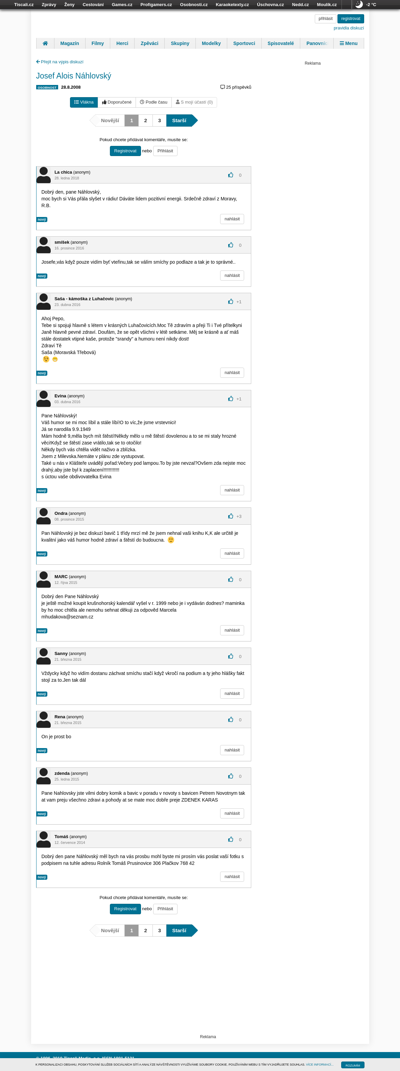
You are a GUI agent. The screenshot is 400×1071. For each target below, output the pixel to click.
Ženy (69, 4)
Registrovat (125, 150)
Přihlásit (165, 150)
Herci (122, 43)
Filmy (98, 43)
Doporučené (117, 102)
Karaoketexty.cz (232, 4)
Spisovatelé (281, 43)
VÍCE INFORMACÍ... (320, 1064)
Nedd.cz (300, 4)
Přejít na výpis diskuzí (60, 61)
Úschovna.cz (270, 4)
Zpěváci (149, 43)
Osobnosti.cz (194, 4)
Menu (348, 43)
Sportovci (244, 43)
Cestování (93, 4)
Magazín (70, 43)
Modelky (211, 43)
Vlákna (83, 102)
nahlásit (232, 218)
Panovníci (317, 43)
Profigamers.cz (156, 4)
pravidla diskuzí (349, 27)
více (346, 4)
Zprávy (49, 4)
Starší (179, 120)
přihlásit (325, 18)
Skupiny (180, 43)
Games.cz (122, 4)
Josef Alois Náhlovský (73, 75)
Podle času (153, 102)
